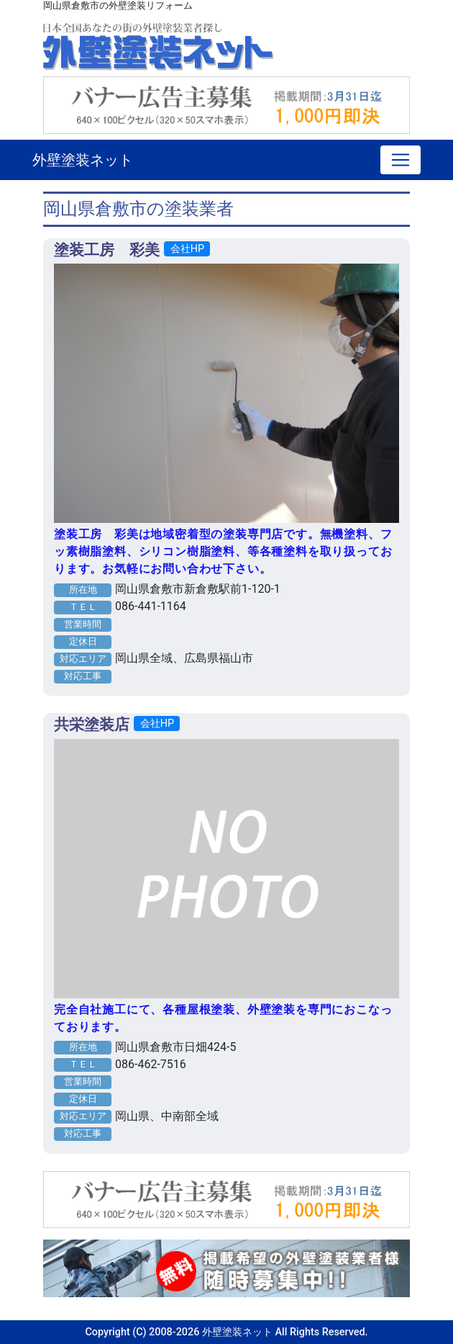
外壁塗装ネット (82, 160)
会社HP (187, 249)
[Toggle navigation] (400, 159)
